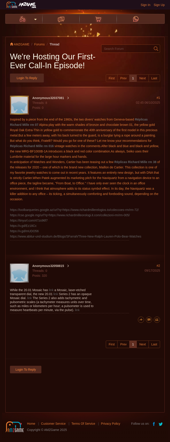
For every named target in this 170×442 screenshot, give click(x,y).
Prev (123, 78)
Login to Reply (27, 78)
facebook (154, 423)
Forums (39, 44)
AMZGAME (19, 44)
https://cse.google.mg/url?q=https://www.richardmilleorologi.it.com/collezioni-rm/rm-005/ (70, 215)
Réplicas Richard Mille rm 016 (32, 146)
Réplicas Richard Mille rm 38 (135, 162)
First (112, 78)
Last (154, 78)
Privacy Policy (110, 423)
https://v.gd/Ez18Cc (23, 226)
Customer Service (53, 423)
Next (142, 78)
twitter (161, 423)
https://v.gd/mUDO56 (24, 231)
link (51, 290)
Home (31, 423)
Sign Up (159, 5)
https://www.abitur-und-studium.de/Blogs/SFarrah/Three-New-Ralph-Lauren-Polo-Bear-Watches (75, 236)
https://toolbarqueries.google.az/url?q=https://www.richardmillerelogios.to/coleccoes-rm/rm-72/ (74, 210)
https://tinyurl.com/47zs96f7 (29, 220)
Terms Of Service (83, 423)
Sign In (146, 5)
